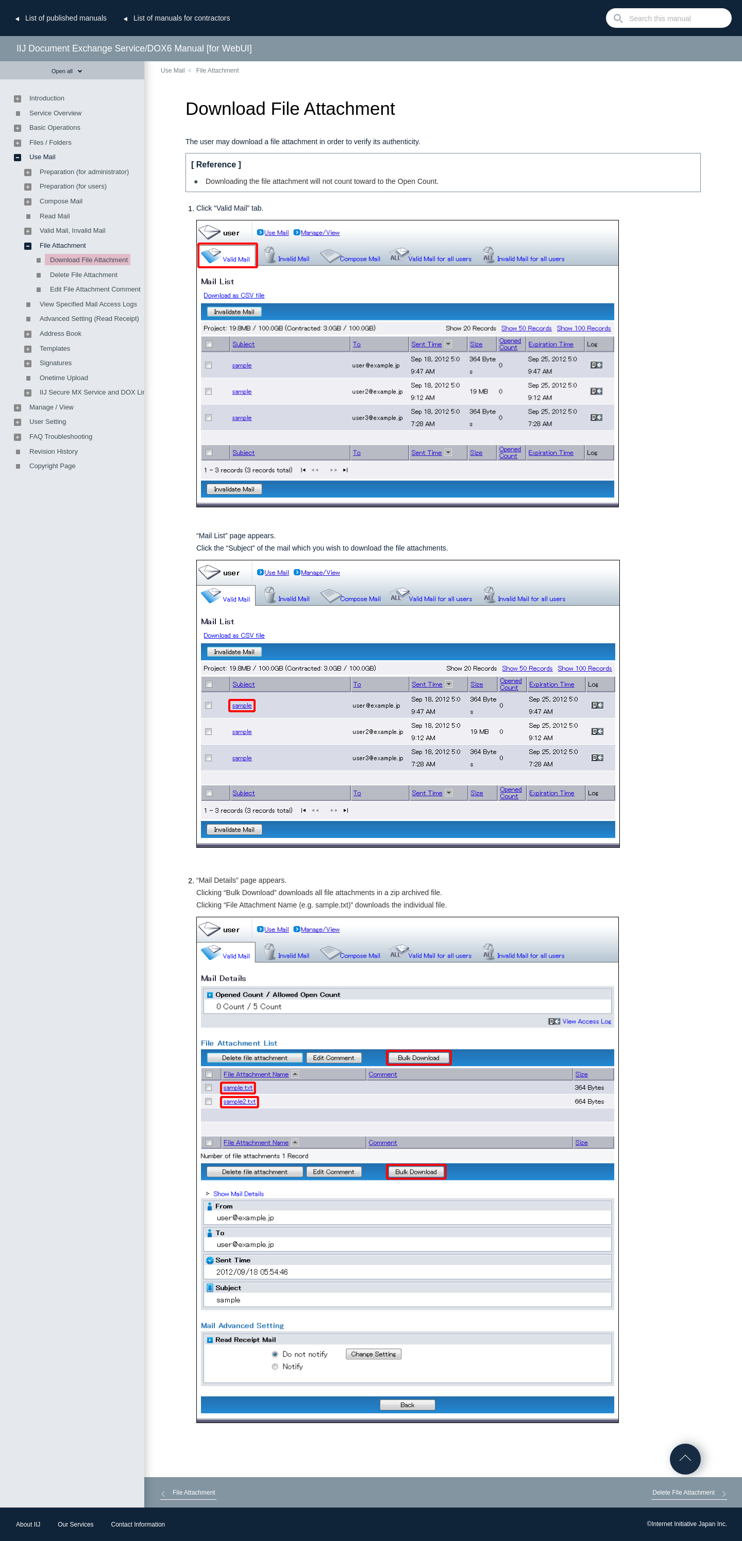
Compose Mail (61, 201)
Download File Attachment (89, 260)
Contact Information (138, 1524)
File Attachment (217, 70)
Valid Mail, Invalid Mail (73, 230)
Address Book (60, 333)
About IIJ (28, 1524)
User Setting (47, 421)
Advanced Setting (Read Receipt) (89, 318)
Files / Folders (50, 142)
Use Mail (173, 70)
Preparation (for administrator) (84, 172)
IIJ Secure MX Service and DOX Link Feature (107, 392)
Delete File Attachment (83, 275)
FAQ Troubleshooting (60, 436)
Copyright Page (52, 466)
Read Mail (55, 216)
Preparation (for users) (73, 186)
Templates (55, 348)
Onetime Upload (64, 378)
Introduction (46, 98)
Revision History (53, 451)
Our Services (75, 1524)
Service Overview (55, 113)
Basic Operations (54, 127)
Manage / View (51, 407)
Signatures (56, 363)
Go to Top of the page (685, 1459)
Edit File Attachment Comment (95, 289)
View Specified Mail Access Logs (88, 304)
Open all (67, 71)
